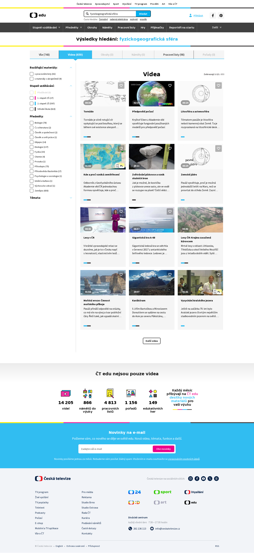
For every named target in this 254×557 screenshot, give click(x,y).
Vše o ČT (172, 3)
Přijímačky (157, 27)
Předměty (72, 27)
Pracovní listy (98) (174, 56)
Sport (116, 3)
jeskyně (134, 19)
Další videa (152, 345)
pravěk (143, 19)
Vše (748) (44, 56)
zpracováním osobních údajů (184, 463)
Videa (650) (75, 56)
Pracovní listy (126, 27)
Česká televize (84, 3)
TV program (141, 3)
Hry (143, 27)
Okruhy (92, 27)
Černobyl (103, 19)
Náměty (107, 27)
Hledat (143, 13)
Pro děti (154, 3)
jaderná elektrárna (119, 19)
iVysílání (127, 3)
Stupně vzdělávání (45, 27)
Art (163, 3)
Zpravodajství (102, 3)
